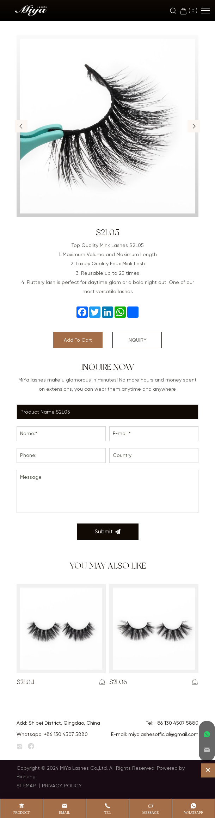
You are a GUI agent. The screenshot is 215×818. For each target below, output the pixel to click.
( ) (188, 11)
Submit (108, 531)
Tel (107, 812)
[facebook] (31, 746)
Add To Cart (78, 340)
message (150, 812)
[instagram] (20, 746)
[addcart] (102, 682)
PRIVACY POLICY (62, 785)
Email (64, 812)
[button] (21, 126)
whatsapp (193, 812)
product (21, 812)
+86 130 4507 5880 (176, 723)
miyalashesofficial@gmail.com (163, 734)
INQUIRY (137, 340)
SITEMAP (26, 785)
